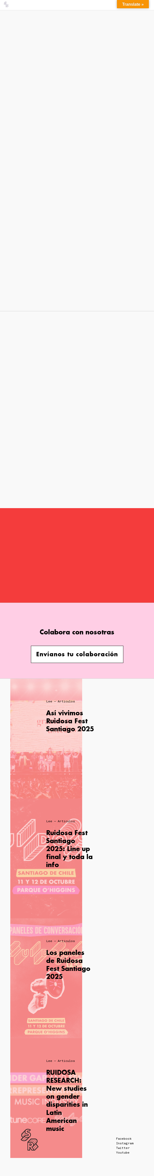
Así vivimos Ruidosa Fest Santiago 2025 (70, 721)
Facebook (124, 1138)
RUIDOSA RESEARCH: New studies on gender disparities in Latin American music (67, 1100)
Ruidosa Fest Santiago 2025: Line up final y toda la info (69, 849)
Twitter (123, 1148)
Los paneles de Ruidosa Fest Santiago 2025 (68, 964)
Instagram (124, 1143)
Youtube (123, 1152)
